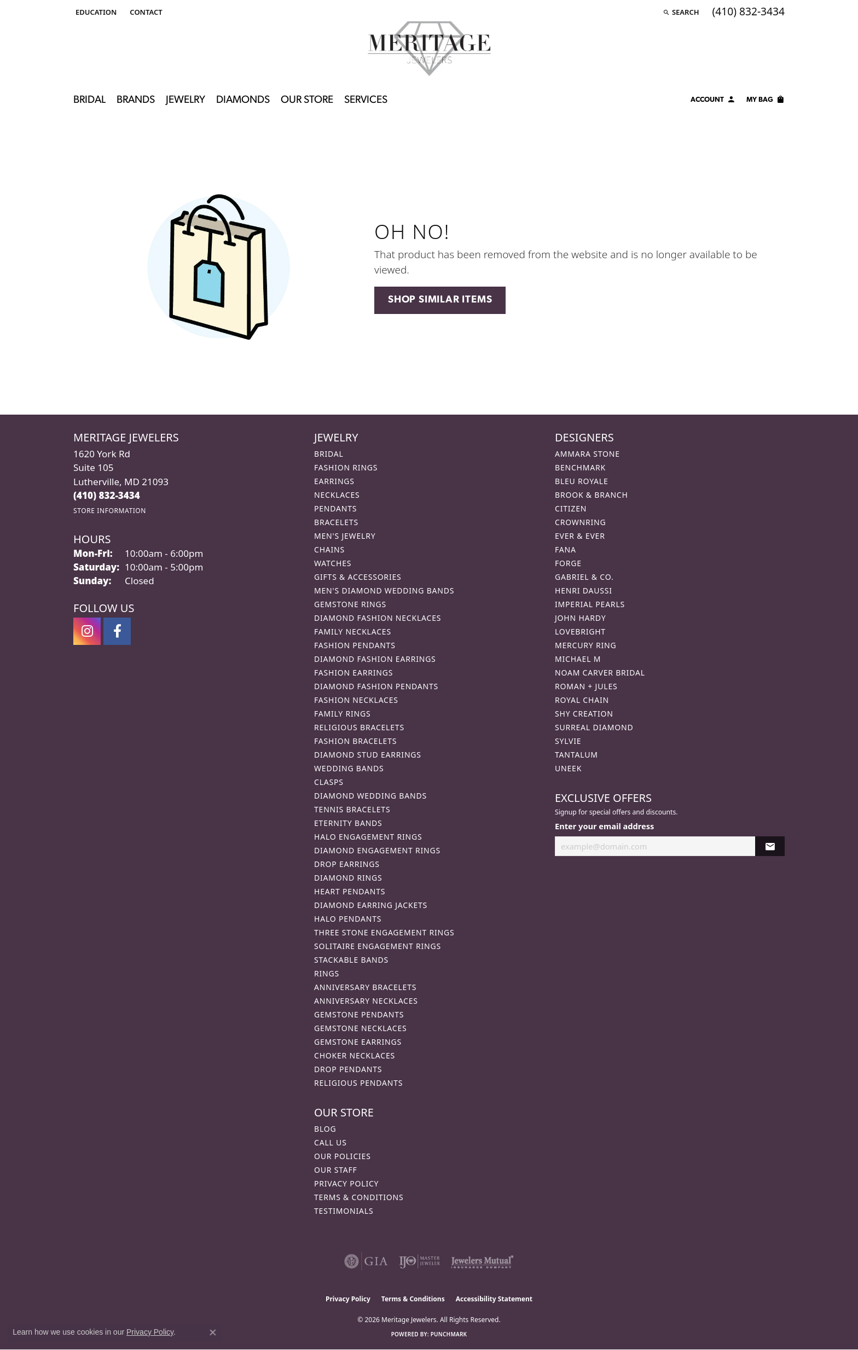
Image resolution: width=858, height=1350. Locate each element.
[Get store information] (109, 510)
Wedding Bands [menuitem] (349, 768)
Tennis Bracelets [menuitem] (352, 809)
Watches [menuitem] (332, 563)
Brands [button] (136, 100)
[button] (95, 12)
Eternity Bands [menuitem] (348, 823)
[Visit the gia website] (366, 1261)
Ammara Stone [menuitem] (587, 454)
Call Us (330, 1142)
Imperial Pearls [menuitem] (590, 604)
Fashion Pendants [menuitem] (355, 645)
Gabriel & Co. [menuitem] (584, 577)
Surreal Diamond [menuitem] (594, 727)
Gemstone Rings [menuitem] (350, 604)
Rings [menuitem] (326, 973)
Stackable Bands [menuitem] (351, 960)
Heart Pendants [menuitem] (349, 891)
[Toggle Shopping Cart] (765, 101)
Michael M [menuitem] (578, 659)
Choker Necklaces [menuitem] (354, 1055)
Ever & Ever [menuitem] (580, 536)
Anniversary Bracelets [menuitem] (365, 987)
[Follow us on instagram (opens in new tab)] (87, 631)
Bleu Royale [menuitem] (581, 481)
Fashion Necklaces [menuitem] (356, 700)
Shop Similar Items (440, 300)
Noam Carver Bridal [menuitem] (600, 672)
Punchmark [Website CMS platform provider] (449, 1334)
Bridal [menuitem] (329, 454)
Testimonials (343, 1211)
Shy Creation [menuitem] (584, 713)
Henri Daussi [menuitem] (583, 590)
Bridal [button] (89, 100)
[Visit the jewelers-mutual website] (482, 1261)
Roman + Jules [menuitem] (586, 686)
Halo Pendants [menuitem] (347, 918)
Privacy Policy (346, 1183)
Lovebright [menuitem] (580, 631)
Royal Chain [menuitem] (582, 700)
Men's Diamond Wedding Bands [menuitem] (384, 590)
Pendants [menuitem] (335, 508)
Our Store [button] (307, 100)
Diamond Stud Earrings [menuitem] (367, 754)
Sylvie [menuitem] (568, 741)
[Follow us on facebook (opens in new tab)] (117, 631)
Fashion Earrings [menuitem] (353, 672)
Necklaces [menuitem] (337, 495)
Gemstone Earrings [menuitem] (358, 1042)
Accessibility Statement (494, 1299)
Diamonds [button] (243, 100)
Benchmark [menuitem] (580, 467)
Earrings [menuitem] (334, 481)
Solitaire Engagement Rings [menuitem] (377, 946)
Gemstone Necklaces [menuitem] (360, 1028)
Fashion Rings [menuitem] (346, 467)
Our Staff (335, 1170)
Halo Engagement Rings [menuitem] (368, 836)
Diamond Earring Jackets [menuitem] (370, 905)
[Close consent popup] (213, 1332)
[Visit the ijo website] (419, 1261)
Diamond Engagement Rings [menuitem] (377, 850)
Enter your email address (604, 826)
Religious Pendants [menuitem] (358, 1083)
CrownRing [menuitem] (580, 522)
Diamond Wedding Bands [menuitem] (370, 795)
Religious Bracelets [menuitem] (359, 727)
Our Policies (342, 1156)
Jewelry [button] (185, 100)
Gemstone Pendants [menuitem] (359, 1014)
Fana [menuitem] (565, 549)
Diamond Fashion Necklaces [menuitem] (377, 618)
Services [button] (365, 100)
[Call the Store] (106, 495)
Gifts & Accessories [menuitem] (358, 577)
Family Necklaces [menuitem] (352, 631)
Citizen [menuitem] (571, 508)
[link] (144, 12)
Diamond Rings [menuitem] (348, 877)
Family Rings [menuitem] (342, 713)
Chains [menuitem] (329, 549)
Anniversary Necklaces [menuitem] (366, 1001)
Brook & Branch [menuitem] (591, 495)
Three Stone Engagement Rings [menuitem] (384, 932)
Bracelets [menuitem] (336, 522)
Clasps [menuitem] (329, 782)
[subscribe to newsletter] (770, 846)
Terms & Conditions (359, 1197)
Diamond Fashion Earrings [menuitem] (375, 659)
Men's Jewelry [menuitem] (344, 536)
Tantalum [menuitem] (576, 754)
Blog (325, 1129)
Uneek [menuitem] (568, 768)
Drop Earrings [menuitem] (347, 864)
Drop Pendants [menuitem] (348, 1069)
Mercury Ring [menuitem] (585, 645)
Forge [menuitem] (568, 563)
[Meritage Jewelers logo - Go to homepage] (429, 48)
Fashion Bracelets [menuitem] (355, 741)
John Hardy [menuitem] (580, 618)
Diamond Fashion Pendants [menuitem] (376, 686)
